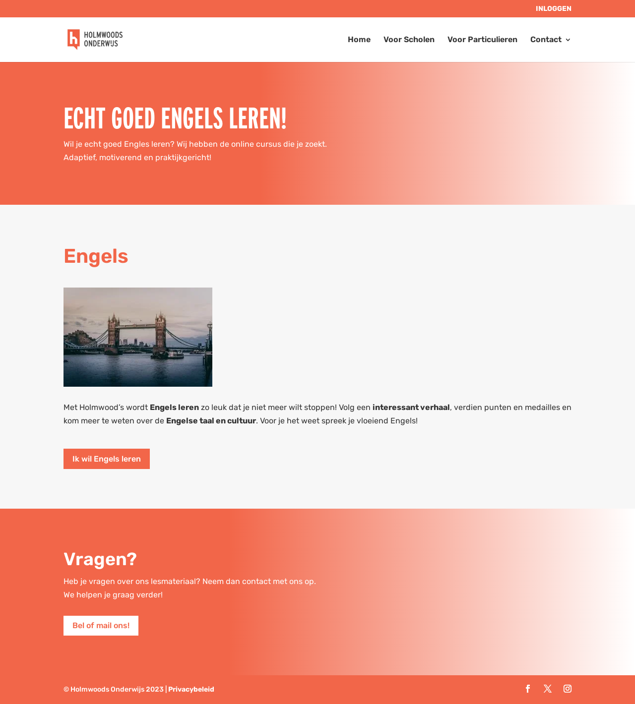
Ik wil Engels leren (106, 459)
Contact (546, 40)
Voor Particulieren (482, 40)
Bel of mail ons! (100, 625)
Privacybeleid (191, 689)
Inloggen (554, 9)
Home (359, 40)
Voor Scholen (409, 40)
